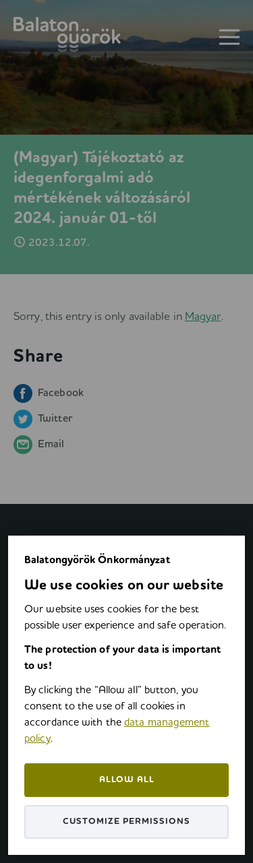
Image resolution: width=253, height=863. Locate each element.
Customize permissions (126, 821)
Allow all (126, 779)
